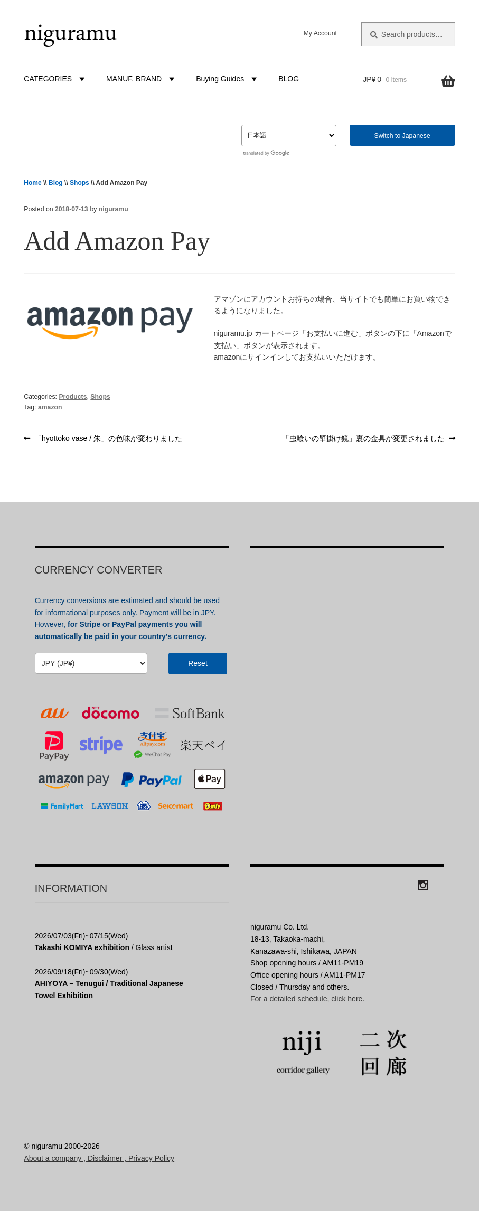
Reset (198, 663)
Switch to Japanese (402, 135)
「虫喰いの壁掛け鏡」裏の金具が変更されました (363, 439)
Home (32, 182)
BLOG (288, 78)
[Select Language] (289, 135)
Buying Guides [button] (228, 78)
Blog (56, 182)
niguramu (113, 209)
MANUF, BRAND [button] (141, 78)
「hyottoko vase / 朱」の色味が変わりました (108, 439)
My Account (320, 33)
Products (73, 396)
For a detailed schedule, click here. (307, 998)
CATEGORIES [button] (56, 78)
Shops (79, 182)
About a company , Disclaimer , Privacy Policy (99, 1158)
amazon (50, 407)
